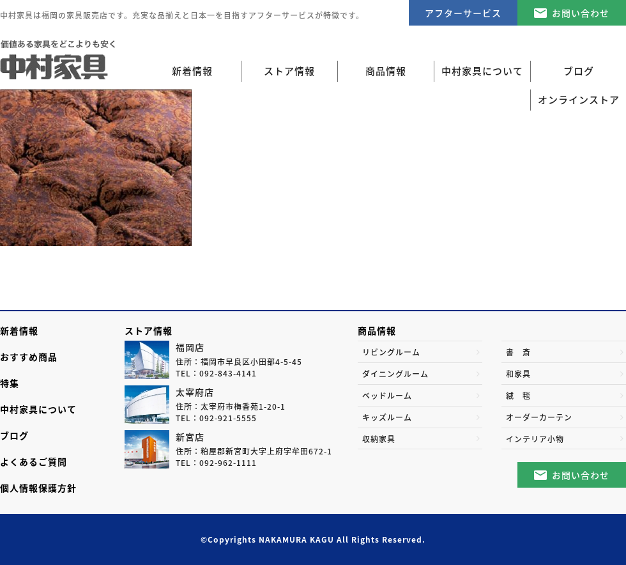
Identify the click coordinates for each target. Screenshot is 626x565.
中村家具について (38, 409)
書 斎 (518, 352)
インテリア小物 (535, 439)
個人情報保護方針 (38, 487)
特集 (9, 382)
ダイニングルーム (395, 374)
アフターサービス (463, 12)
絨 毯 (518, 395)
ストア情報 (148, 330)
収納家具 (378, 439)
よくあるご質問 (33, 461)
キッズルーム (387, 417)
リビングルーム (391, 352)
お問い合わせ (580, 12)
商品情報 (377, 330)
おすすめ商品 (28, 356)
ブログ (14, 435)
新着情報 (192, 71)
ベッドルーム (387, 395)
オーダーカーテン (539, 417)
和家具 (518, 374)
